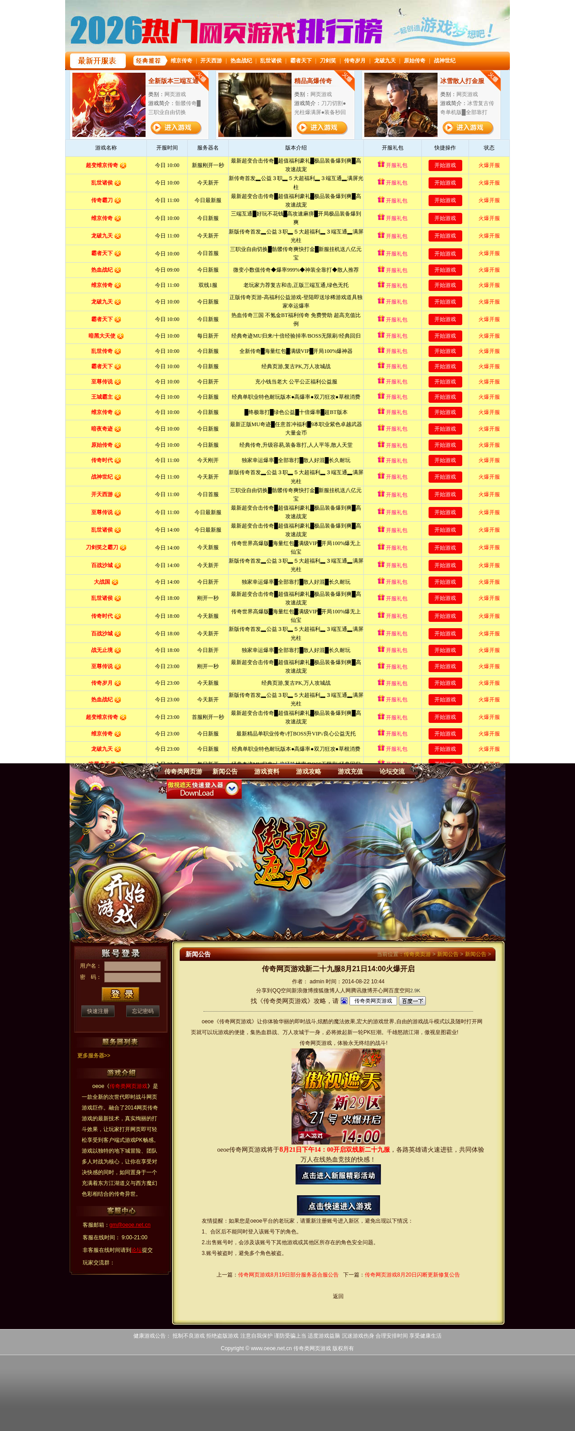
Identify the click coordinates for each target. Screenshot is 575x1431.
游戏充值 (350, 771)
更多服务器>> (94, 1055)
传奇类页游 (417, 954)
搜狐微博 (324, 990)
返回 (338, 1296)
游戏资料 (266, 771)
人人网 (343, 990)
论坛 (136, 1250)
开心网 (380, 990)
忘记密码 (143, 1011)
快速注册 (98, 1011)
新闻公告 (225, 771)
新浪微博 (302, 990)
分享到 (264, 990)
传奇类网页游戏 (312, 1348)
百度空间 (399, 990)
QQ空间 (282, 990)
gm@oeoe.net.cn (130, 1225)
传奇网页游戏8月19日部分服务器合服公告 (288, 1275)
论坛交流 (392, 771)
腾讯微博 (361, 990)
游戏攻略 (308, 771)
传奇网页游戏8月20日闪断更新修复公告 (412, 1275)
